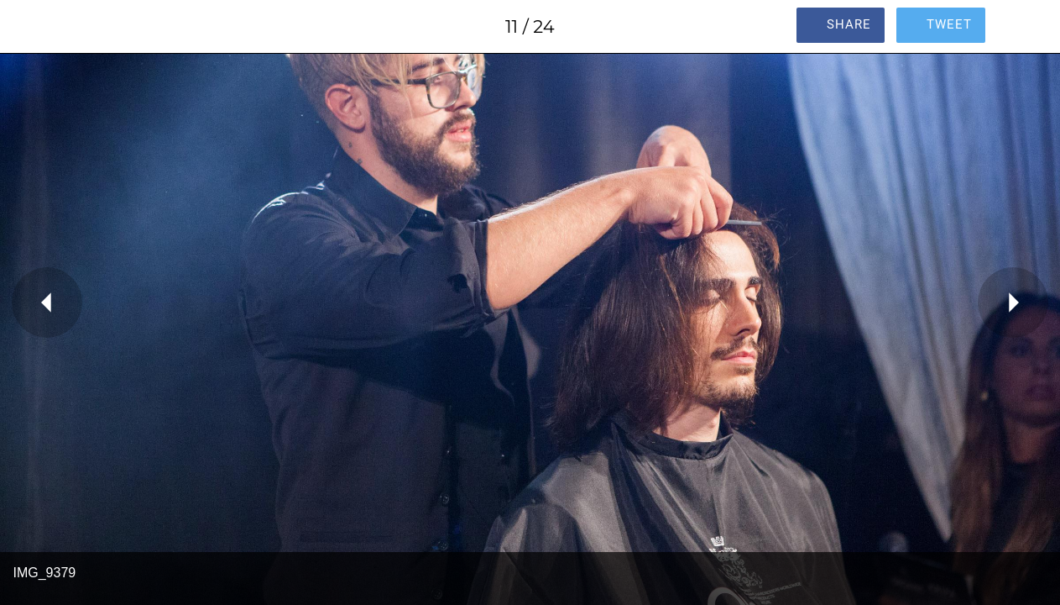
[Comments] (1033, 27)
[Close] (27, 27)
